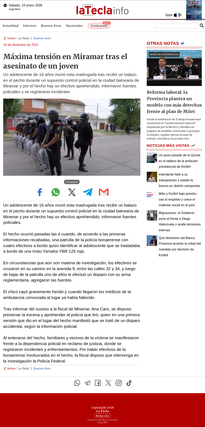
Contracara (100, 25)
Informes (30, 25)
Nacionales (74, 25)
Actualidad (10, 25)
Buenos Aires (51, 25)
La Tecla (23, 38)
